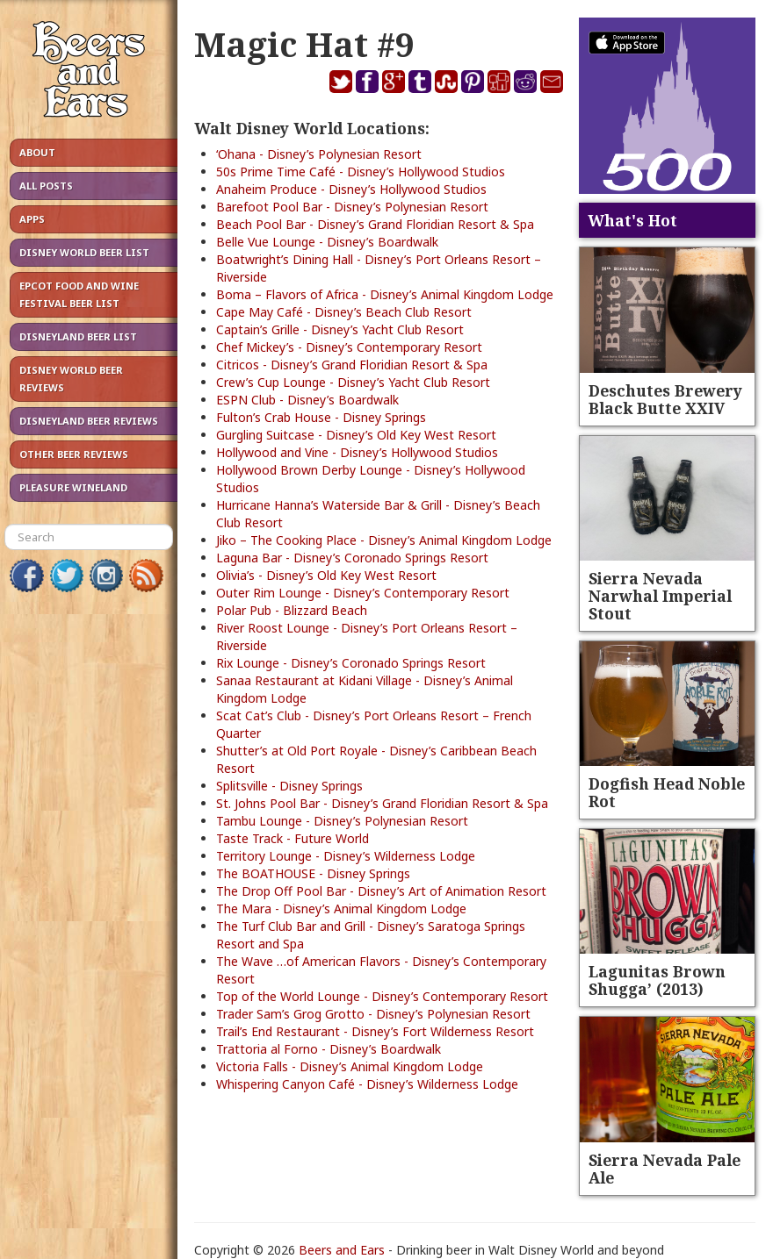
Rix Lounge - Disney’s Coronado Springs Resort (351, 663)
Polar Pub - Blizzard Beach (291, 610)
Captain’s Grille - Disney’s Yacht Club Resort (340, 329)
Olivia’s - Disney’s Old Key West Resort (326, 575)
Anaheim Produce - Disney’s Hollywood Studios (351, 189)
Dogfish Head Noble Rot (667, 792)
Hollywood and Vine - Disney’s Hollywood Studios (357, 452)
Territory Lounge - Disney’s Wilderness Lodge (345, 856)
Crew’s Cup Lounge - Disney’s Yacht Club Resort (353, 382)
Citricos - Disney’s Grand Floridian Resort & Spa (352, 364)
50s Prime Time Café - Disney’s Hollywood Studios (360, 171)
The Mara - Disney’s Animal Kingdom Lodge (341, 908)
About (37, 152)
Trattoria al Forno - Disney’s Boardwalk (328, 1049)
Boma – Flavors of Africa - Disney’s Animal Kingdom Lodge (384, 294)
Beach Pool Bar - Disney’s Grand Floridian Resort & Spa (375, 224)
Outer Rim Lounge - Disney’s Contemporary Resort (362, 592)
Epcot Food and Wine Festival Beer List (79, 294)
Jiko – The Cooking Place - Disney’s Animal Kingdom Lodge (384, 540)
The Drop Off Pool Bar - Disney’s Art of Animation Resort (381, 891)
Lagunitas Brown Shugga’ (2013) (657, 980)
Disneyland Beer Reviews (88, 420)
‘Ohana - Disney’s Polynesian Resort (319, 154)
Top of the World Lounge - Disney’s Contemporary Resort (382, 996)
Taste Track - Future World (292, 838)
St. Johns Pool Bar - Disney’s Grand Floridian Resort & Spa (382, 803)
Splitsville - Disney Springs (289, 785)
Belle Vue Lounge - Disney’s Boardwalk (327, 241)
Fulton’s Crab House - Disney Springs (321, 417)
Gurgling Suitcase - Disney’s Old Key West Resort (356, 434)
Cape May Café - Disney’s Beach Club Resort (344, 312)
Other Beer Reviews (73, 454)
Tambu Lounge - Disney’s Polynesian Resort (342, 820)
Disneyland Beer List (78, 336)
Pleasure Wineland (73, 487)
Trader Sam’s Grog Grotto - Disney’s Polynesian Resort (373, 1013)
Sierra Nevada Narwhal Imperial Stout (660, 596)
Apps (32, 218)
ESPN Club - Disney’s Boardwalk (307, 399)
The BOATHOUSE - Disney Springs (313, 873)
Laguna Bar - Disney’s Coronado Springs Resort (352, 557)
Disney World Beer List (84, 252)
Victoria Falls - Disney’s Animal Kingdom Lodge (349, 1066)
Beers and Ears (342, 1249)
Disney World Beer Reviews (71, 378)
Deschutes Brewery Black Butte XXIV (665, 399)
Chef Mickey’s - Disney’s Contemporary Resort (349, 347)
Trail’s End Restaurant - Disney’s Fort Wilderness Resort (375, 1031)
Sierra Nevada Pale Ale (664, 1168)
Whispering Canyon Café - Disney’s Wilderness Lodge (367, 1084)
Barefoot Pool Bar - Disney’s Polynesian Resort (352, 206)
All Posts (46, 185)
